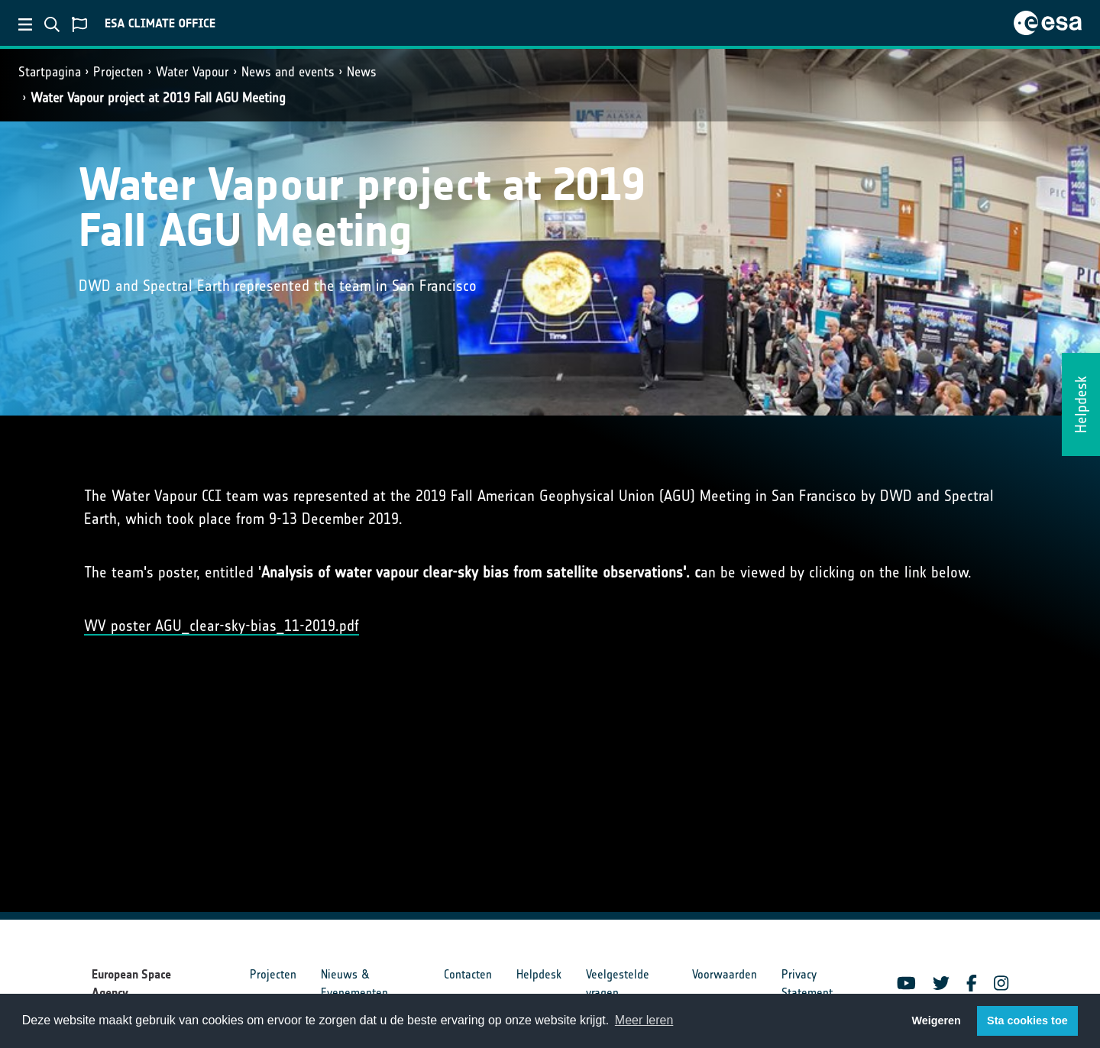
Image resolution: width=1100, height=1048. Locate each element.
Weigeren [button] (936, 1020)
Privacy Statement (807, 983)
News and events (288, 71)
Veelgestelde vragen (617, 983)
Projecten (118, 71)
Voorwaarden (724, 974)
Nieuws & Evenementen (354, 983)
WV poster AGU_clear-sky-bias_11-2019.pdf (221, 625)
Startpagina (49, 71)
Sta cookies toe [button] (1027, 1020)
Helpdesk (538, 974)
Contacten (468, 974)
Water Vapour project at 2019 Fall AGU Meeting (158, 97)
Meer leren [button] (644, 1020)
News (362, 71)
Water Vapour (192, 71)
